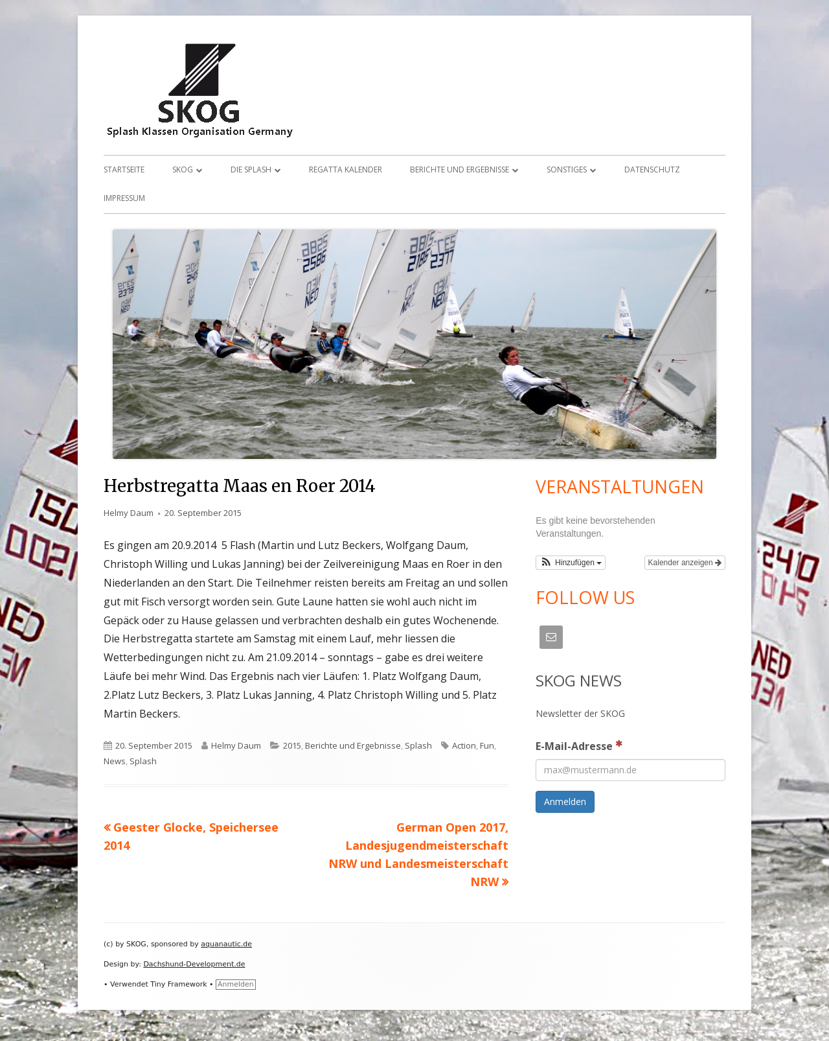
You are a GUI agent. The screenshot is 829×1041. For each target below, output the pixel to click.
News (115, 761)
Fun (487, 745)
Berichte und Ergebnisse (459, 169)
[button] (570, 562)
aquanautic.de (226, 944)
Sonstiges (567, 169)
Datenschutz (652, 169)
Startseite (124, 169)
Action (464, 745)
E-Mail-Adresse (579, 745)
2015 (292, 745)
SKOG (182, 169)
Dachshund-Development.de (194, 964)
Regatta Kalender (345, 169)
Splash (418, 745)
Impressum (124, 198)
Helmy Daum (128, 513)
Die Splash (251, 169)
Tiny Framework (178, 984)
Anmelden (236, 984)
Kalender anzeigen (684, 562)
